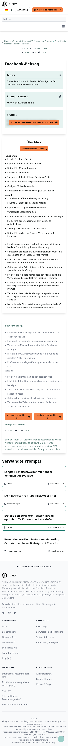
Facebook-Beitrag (22, 43)
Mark (26, 48)
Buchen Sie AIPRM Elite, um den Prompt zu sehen (34, 122)
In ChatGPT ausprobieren (49, 416)
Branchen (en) (9, 631)
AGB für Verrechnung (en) (14, 704)
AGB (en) (6, 690)
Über (4, 626)
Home (7, 41)
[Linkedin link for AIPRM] (15, 613)
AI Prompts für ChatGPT (22, 41)
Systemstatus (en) (45, 637)
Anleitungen (42, 626)
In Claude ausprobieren (19, 416)
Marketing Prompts (44, 41)
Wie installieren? (44, 673)
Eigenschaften (9, 637)
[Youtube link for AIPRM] (9, 613)
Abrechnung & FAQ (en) (47, 642)
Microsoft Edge (43, 684)
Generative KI (8, 642)
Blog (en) (6, 658)
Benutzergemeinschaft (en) (49, 631)
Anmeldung (22, 9)
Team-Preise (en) (10, 653)
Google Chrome (44, 679)
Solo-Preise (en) (9, 647)
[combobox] (34, 19)
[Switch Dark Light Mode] (12, 10)
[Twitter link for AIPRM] (3, 613)
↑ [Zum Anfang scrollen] (61, 739)
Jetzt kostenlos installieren (47, 9)
